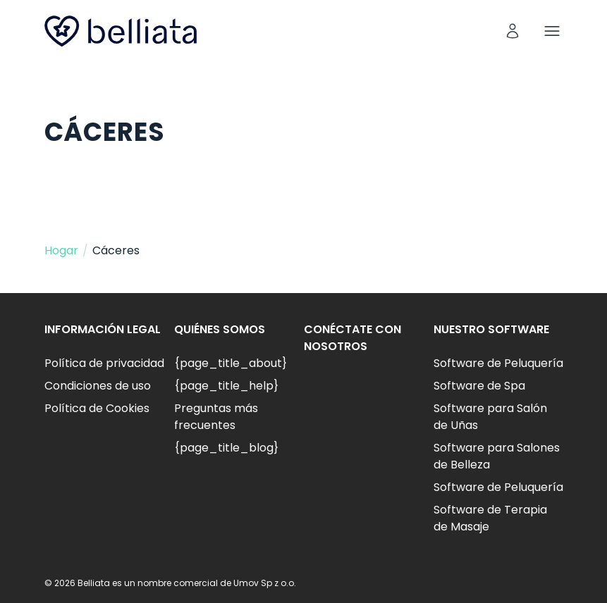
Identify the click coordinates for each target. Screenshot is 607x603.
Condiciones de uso (97, 386)
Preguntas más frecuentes (216, 416)
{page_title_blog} (226, 448)
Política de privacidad (104, 363)
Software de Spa (479, 386)
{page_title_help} (226, 386)
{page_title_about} (230, 363)
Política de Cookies (96, 408)
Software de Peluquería (498, 363)
